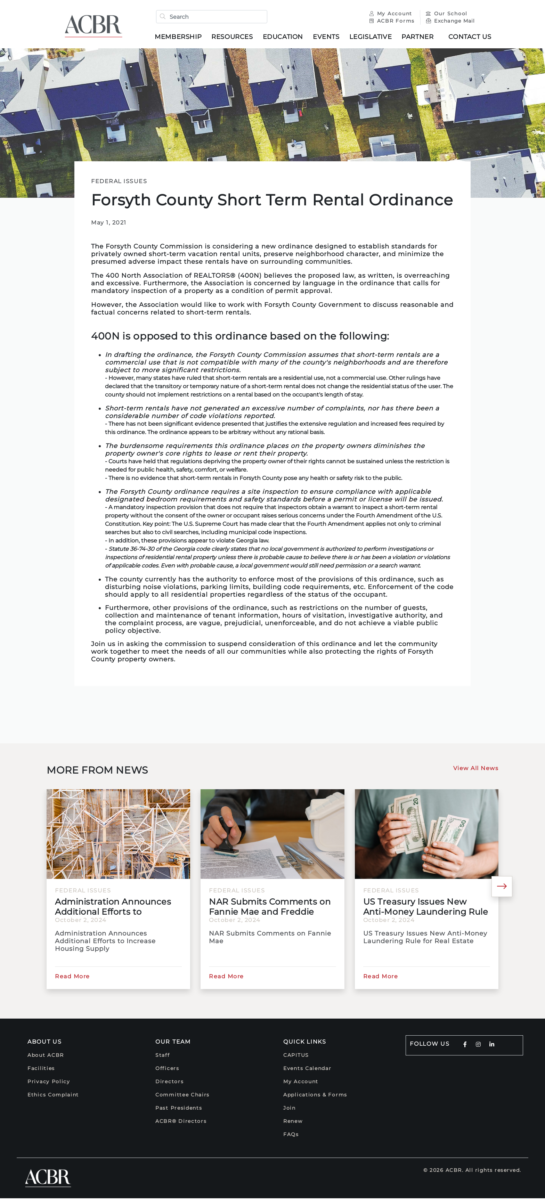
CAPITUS (296, 1057)
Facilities (41, 1070)
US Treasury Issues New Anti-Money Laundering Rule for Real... (425, 908)
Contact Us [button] (472, 38)
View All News (476, 770)
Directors (169, 1083)
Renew (293, 1123)
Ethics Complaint (53, 1096)
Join (289, 1110)
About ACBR (45, 1057)
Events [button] (328, 38)
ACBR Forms (389, 22)
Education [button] (285, 38)
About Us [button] (44, 1043)
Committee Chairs (182, 1096)
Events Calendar (307, 1070)
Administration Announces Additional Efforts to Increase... (113, 908)
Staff (162, 1057)
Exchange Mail (448, 22)
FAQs (291, 1136)
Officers (167, 1070)
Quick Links (304, 1043)
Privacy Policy (48, 1083)
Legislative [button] (372, 38)
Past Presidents (178, 1110)
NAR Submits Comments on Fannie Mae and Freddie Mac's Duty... (270, 908)
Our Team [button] (173, 1043)
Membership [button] (180, 38)
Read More (72, 978)
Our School (444, 14)
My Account (389, 14)
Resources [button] (234, 38)
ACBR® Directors (181, 1123)
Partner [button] (420, 38)
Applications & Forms (315, 1096)
